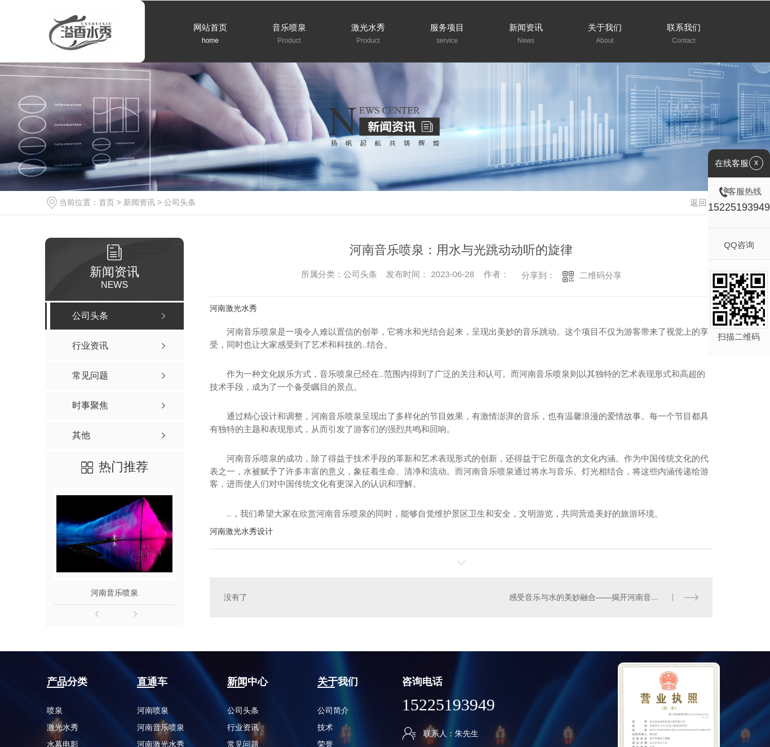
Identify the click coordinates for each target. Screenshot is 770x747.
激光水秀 (62, 727)
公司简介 (333, 710)
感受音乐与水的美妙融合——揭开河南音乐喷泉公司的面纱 (604, 597)
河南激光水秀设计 (241, 531)
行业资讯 (243, 727)
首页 (106, 202)
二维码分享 (600, 275)
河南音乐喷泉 (114, 592)
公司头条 (180, 202)
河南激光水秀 (233, 308)
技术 (325, 727)
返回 (705, 202)
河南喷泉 (153, 710)
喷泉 (55, 710)
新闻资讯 (139, 202)
